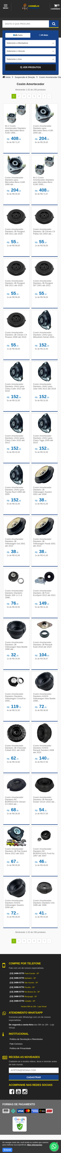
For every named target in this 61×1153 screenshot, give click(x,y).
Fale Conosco (16, 1044)
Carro (17, 35)
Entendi (7, 1150)
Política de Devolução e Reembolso (26, 1039)
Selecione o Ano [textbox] (14, 59)
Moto (43, 35)
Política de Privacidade (20, 1048)
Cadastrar (34, 1077)
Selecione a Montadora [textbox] (17, 43)
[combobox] (30, 43)
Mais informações (34, 1145)
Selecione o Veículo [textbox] (16, 51)
